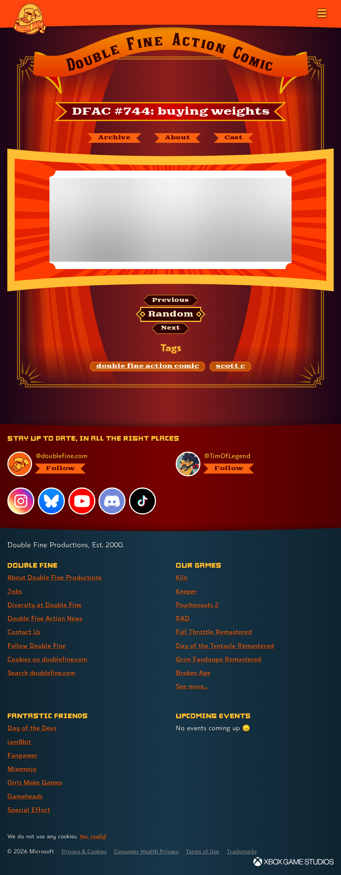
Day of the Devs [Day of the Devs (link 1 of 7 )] (32, 728)
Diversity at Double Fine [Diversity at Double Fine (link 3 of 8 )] (45, 605)
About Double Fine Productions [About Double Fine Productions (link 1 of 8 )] (55, 578)
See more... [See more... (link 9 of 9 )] (192, 686)
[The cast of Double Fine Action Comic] (234, 138)
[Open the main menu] (321, 12)
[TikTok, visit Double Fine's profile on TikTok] (142, 502)
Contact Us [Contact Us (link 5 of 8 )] (24, 632)
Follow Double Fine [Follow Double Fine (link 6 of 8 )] (37, 646)
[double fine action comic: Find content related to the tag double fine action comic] (147, 367)
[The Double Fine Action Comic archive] (113, 138)
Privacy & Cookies (85, 851)
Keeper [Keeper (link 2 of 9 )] (186, 592)
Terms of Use (209, 851)
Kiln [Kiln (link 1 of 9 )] (182, 578)
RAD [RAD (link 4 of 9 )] (183, 619)
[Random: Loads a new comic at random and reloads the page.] (170, 315)
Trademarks (249, 851)
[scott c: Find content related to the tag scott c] (230, 367)
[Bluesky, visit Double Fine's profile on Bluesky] (51, 502)
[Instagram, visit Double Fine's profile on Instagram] (20, 502)
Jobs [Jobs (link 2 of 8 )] (14, 592)
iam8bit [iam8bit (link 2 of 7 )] (19, 742)
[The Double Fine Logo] (29, 18)
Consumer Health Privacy (151, 851)
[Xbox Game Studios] (293, 861)
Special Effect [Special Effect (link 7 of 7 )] (28, 810)
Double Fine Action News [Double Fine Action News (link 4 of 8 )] (46, 619)
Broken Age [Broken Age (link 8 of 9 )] (194, 673)
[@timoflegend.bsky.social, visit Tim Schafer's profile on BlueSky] (250, 465)
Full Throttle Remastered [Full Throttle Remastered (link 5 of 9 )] (214, 632)
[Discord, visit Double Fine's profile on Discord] (112, 502)
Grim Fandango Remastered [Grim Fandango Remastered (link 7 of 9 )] (219, 659)
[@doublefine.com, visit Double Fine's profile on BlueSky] (81, 465)
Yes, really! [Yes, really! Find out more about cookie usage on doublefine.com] (93, 836)
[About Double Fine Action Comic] (177, 138)
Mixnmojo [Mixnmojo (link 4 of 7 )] (22, 769)
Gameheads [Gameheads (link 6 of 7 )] (25, 796)
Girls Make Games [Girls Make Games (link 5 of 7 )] (35, 782)
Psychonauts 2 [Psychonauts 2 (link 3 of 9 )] (198, 605)
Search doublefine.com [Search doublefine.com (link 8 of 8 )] (42, 673)
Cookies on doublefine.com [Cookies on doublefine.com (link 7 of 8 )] (48, 659)
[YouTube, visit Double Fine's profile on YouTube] (81, 502)
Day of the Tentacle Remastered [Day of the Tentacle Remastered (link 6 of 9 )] (225, 646)
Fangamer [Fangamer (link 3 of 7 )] (23, 755)
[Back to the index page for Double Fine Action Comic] (170, 63)
